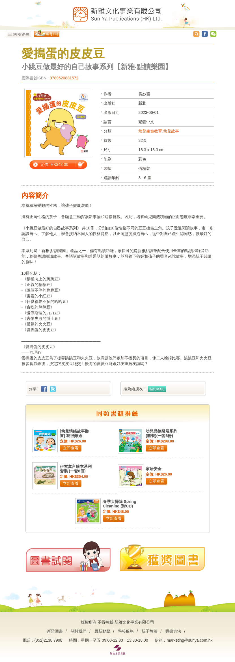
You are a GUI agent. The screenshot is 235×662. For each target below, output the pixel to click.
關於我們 (79, 631)
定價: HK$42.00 (54, 164)
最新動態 (102, 631)
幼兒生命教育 (150, 131)
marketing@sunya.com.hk (189, 640)
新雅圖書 (55, 631)
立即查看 (71, 448)
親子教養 (150, 631)
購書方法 (173, 631)
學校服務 (126, 631)
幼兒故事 (171, 131)
